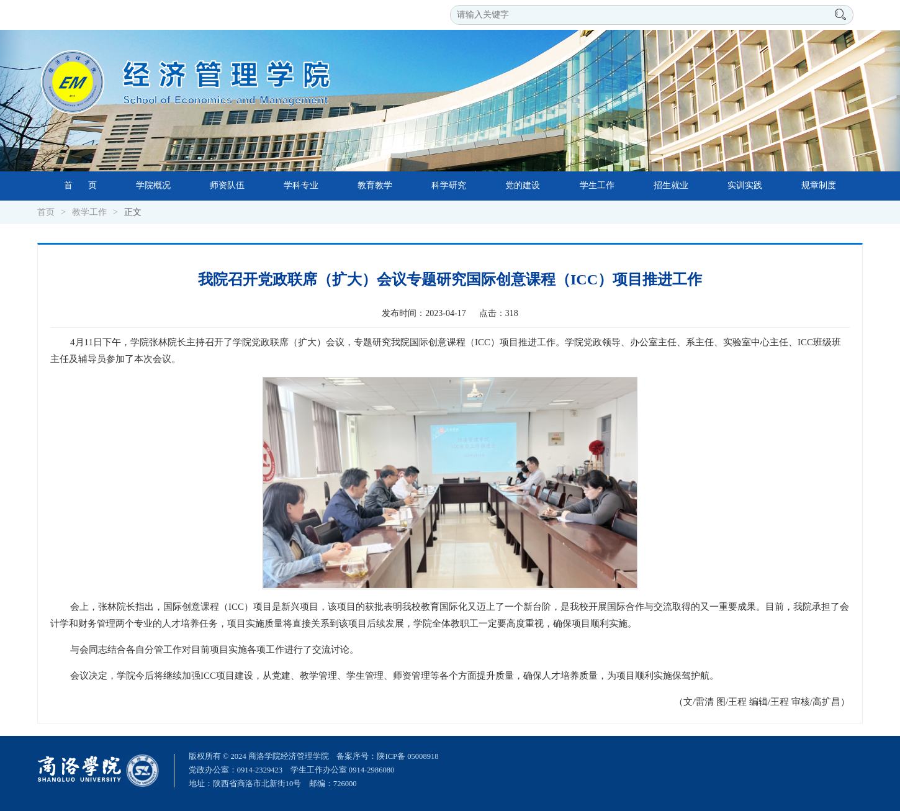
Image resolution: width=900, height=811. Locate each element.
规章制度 (818, 185)
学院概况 (153, 185)
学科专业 (301, 185)
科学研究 (448, 185)
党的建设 (522, 185)
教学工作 (89, 212)
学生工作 (597, 185)
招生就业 (671, 185)
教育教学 (375, 185)
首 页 (80, 185)
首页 (46, 212)
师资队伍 (227, 185)
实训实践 (744, 185)
